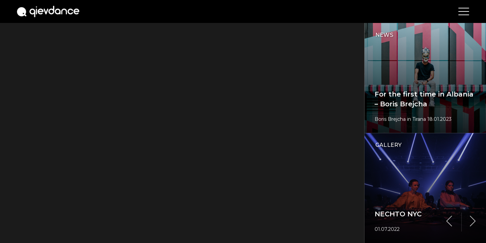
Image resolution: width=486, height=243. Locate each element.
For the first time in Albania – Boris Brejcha (424, 99)
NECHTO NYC (398, 214)
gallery (388, 145)
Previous (449, 221)
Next (473, 221)
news (384, 35)
